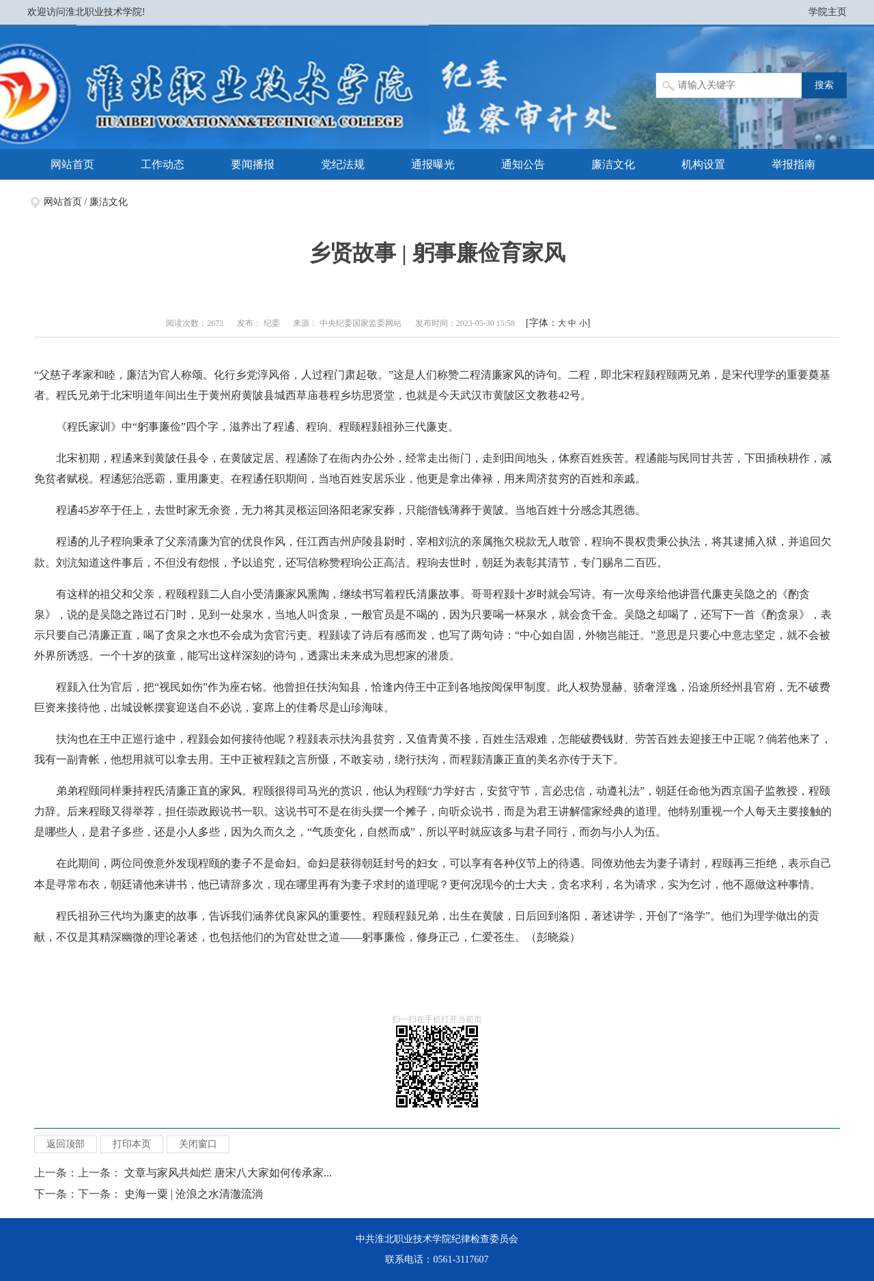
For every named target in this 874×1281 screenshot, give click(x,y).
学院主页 (827, 12)
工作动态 (162, 164)
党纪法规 (343, 164)
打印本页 (132, 1144)
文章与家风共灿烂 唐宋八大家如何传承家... (228, 1173)
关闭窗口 (198, 1144)
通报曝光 (433, 164)
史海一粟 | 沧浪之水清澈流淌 (193, 1194)
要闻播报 (252, 164)
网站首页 (72, 164)
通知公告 (523, 164)
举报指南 (793, 164)
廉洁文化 (613, 164)
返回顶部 (65, 1144)
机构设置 (703, 164)
